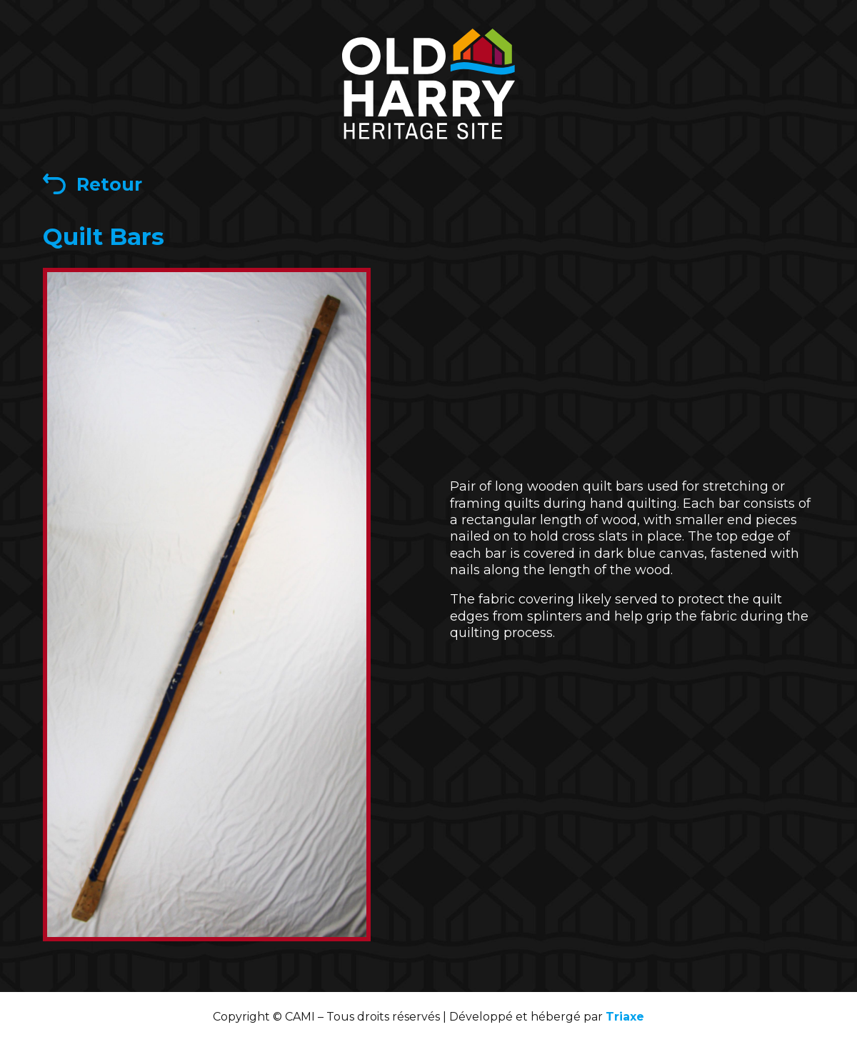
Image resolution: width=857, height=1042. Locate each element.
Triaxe (625, 1016)
